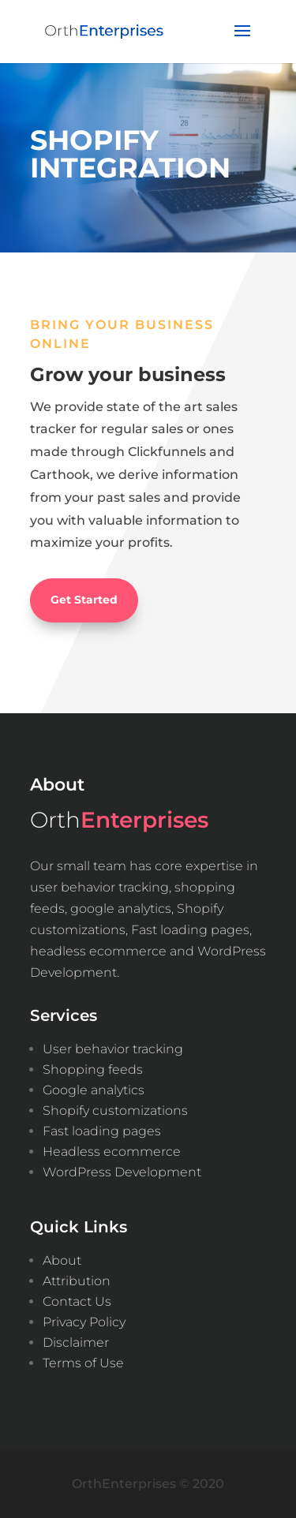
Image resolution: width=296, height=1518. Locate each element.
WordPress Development (122, 1172)
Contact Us (77, 1301)
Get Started (84, 600)
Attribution (77, 1280)
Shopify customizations (115, 1110)
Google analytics (93, 1089)
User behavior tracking (113, 1048)
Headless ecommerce (112, 1151)
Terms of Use (83, 1362)
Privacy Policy (84, 1321)
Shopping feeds (93, 1069)
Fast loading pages (102, 1131)
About (62, 1260)
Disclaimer (76, 1342)
